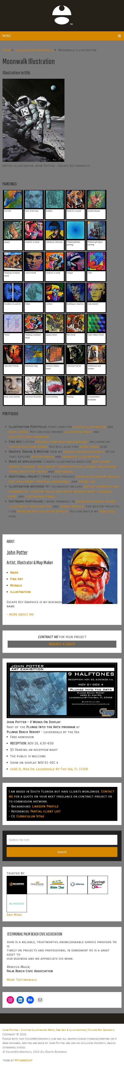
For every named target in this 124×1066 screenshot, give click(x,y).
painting (37, 491)
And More (14, 915)
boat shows (101, 461)
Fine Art (16, 579)
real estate (46, 466)
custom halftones (40, 496)
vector (88, 486)
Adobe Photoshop (90, 501)
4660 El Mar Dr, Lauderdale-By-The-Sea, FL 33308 (49, 769)
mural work (89, 447)
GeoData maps (84, 491)
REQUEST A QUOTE (62, 644)
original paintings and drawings (61, 442)
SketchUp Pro (40, 506)
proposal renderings (53, 481)
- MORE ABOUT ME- (21, 614)
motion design (42, 457)
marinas (29, 466)
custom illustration (89, 427)
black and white (59, 491)
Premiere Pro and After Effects (42, 511)
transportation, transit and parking (87, 466)
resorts (15, 466)
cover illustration (91, 476)
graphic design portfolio (83, 452)
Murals (16, 585)
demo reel (107, 511)
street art (87, 481)
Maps (14, 573)
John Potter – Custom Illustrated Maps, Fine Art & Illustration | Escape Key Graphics (58, 1030)
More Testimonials (22, 980)
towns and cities (22, 471)
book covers (18, 432)
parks (42, 471)
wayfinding (64, 471)
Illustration (20, 592)
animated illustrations (81, 457)
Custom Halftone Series (28, 447)
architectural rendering (29, 437)
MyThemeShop (23, 1060)
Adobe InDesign (72, 506)
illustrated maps (78, 432)
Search (62, 852)
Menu (6, 36)
